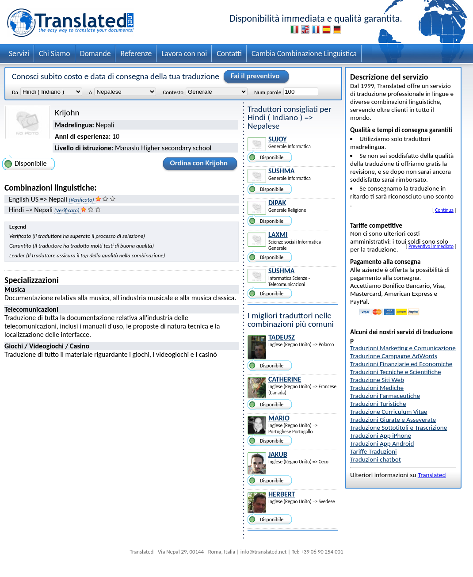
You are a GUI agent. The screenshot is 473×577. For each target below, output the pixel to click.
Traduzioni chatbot (375, 459)
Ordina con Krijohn (198, 164)
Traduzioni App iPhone (380, 435)
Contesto (173, 92)
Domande (95, 53)
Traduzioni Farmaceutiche (385, 396)
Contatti (229, 53)
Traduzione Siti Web (377, 380)
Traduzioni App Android (382, 443)
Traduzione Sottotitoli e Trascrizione (398, 428)
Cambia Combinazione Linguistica (304, 53)
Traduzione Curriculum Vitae (388, 412)
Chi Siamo (54, 53)
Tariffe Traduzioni (373, 451)
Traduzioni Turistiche (378, 404)
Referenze (136, 53)
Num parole (267, 92)
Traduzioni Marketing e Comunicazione (403, 348)
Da (15, 92)
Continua (444, 210)
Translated (432, 475)
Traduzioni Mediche (377, 388)
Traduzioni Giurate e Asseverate (393, 420)
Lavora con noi (184, 53)
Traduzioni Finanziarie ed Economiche (401, 364)
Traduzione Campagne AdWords (393, 356)
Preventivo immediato (431, 246)
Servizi (19, 53)
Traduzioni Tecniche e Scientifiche (395, 372)
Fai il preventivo (253, 76)
